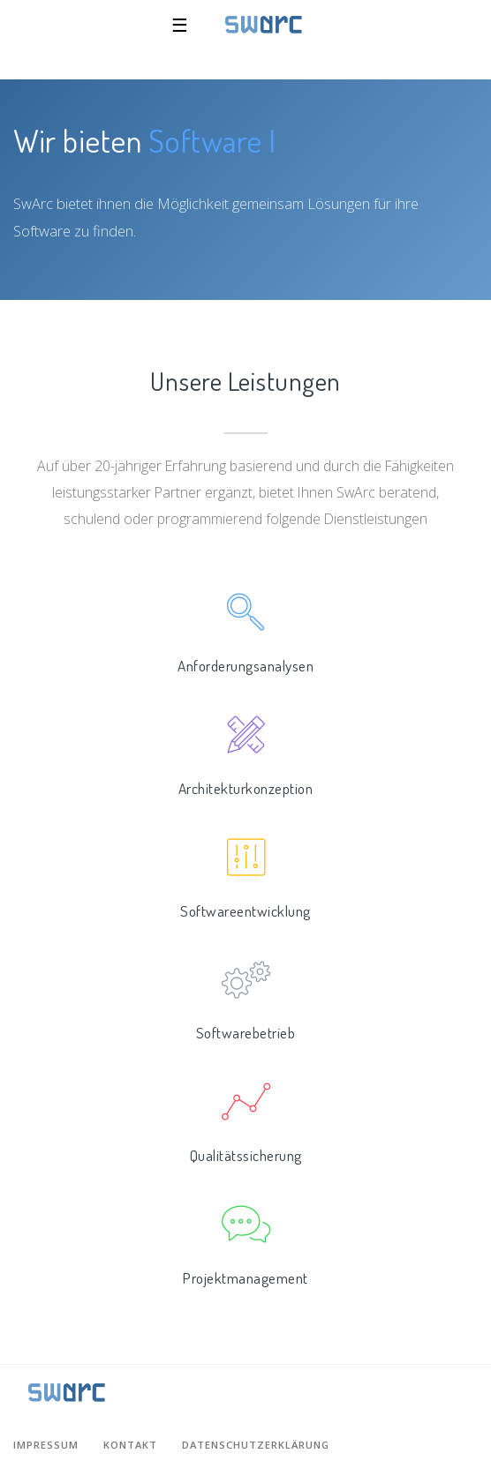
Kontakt (130, 1444)
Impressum (46, 1444)
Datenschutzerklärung (255, 1444)
